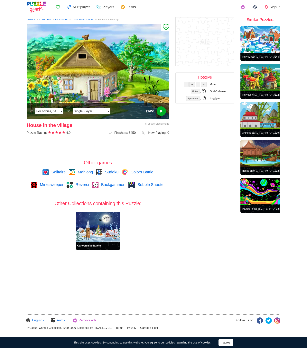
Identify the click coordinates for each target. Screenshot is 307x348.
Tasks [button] (131, 7)
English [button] (37, 320)
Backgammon (113, 184)
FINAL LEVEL (102, 327)
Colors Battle (142, 172)
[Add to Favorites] (165, 27)
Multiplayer (81, 7)
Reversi (81, 184)
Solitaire (58, 172)
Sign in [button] (275, 7)
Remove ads (87, 320)
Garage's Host (149, 327)
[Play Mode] (91, 111)
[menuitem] (57, 7)
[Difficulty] (49, 111)
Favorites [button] (58, 7)
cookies (96, 342)
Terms (119, 327)
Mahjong (85, 172)
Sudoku (111, 172)
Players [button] (108, 7)
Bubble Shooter (150, 184)
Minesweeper (51, 184)
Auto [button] (60, 320)
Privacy (131, 327)
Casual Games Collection (45, 327)
